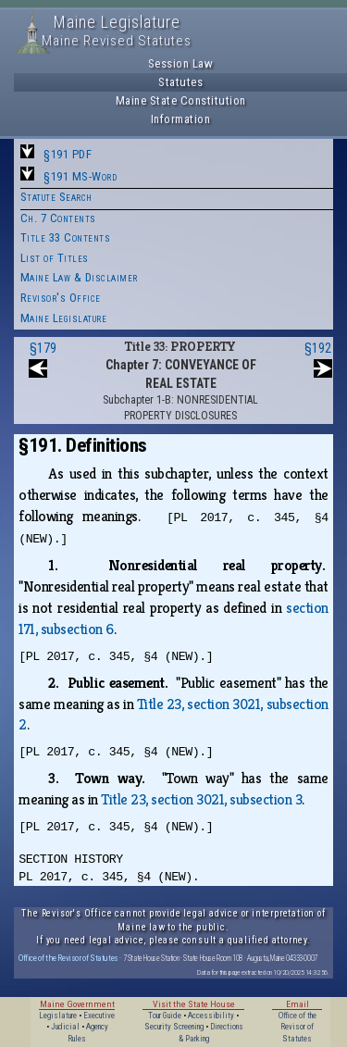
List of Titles (54, 258)
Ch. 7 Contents (58, 218)
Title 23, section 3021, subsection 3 (201, 799)
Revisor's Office (60, 298)
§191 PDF (67, 154)
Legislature (58, 1015)
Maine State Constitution (181, 100)
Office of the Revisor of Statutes (68, 958)
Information (181, 119)
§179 (43, 348)
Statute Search (56, 197)
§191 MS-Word (80, 176)
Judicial (65, 1026)
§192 (317, 348)
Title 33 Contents (65, 237)
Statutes (180, 82)
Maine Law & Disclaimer (79, 277)
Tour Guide (164, 1015)
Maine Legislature (63, 318)
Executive (99, 1015)
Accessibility (211, 1015)
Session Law (181, 63)
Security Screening (174, 1026)
